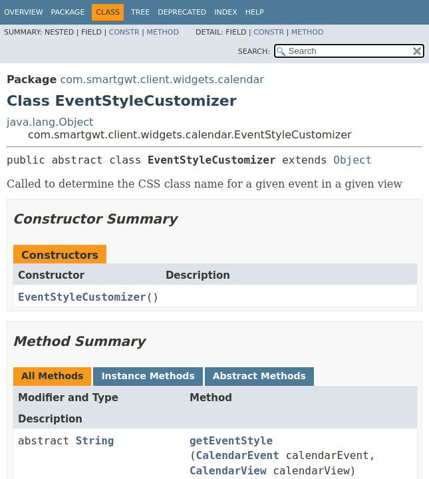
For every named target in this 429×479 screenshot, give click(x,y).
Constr (124, 32)
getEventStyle (231, 440)
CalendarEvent (237, 455)
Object (352, 160)
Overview (23, 12)
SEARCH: (254, 51)
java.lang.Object (50, 122)
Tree (140, 12)
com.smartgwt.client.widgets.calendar (161, 79)
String (95, 440)
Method (162, 32)
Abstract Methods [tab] (259, 376)
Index (225, 12)
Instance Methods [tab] (147, 376)
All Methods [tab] (52, 376)
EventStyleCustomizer (82, 297)
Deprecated (182, 12)
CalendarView (228, 470)
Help (254, 12)
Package (68, 12)
